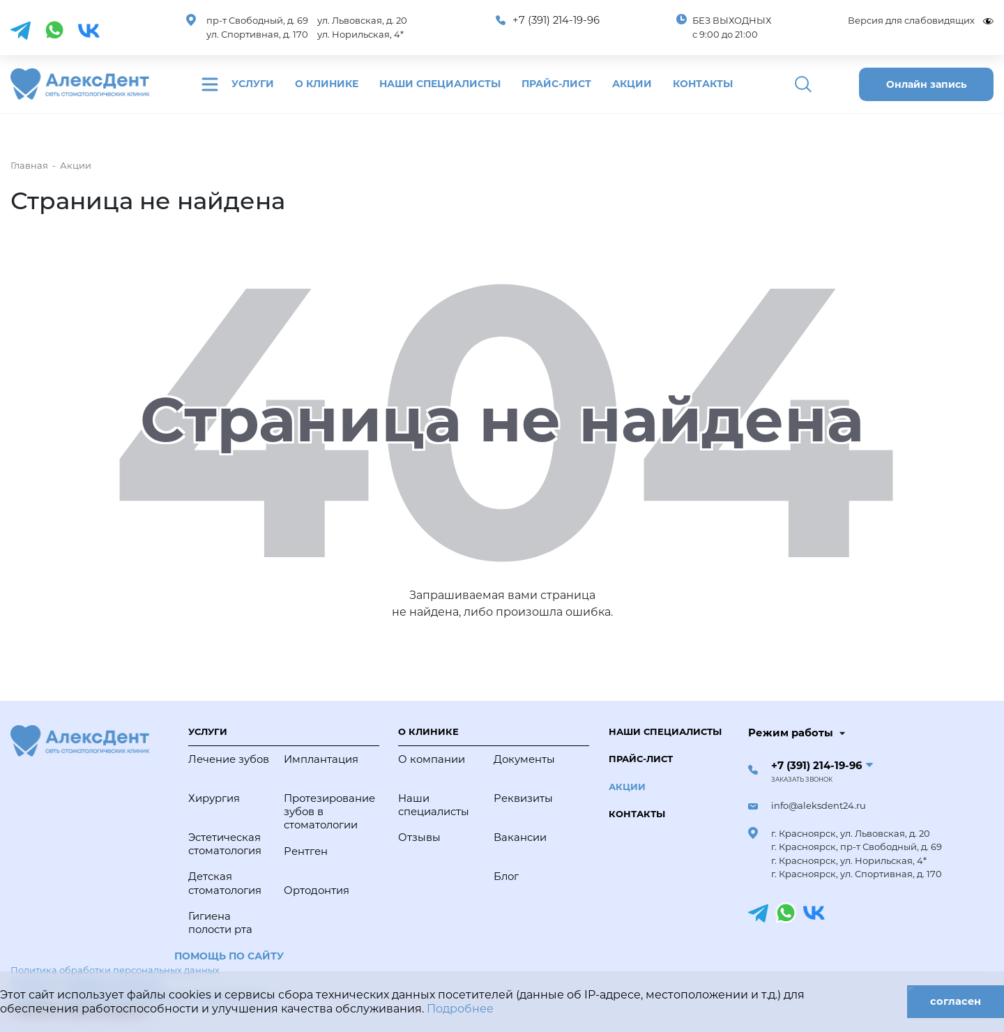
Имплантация (321, 759)
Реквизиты (523, 798)
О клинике (326, 83)
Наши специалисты (440, 83)
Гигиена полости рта (220, 923)
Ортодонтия (316, 890)
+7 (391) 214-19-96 (556, 20)
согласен (955, 1001)
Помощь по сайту (229, 956)
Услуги (252, 83)
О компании (431, 759)
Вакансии (520, 837)
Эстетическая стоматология (224, 844)
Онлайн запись (926, 84)
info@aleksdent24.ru (818, 805)
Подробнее (460, 1008)
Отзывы (419, 837)
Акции (632, 83)
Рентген (306, 851)
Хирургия (214, 798)
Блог (506, 876)
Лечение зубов (228, 759)
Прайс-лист (556, 83)
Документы (524, 759)
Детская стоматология (224, 883)
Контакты (703, 83)
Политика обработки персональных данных (115, 970)
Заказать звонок (801, 779)
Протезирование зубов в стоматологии (328, 811)
